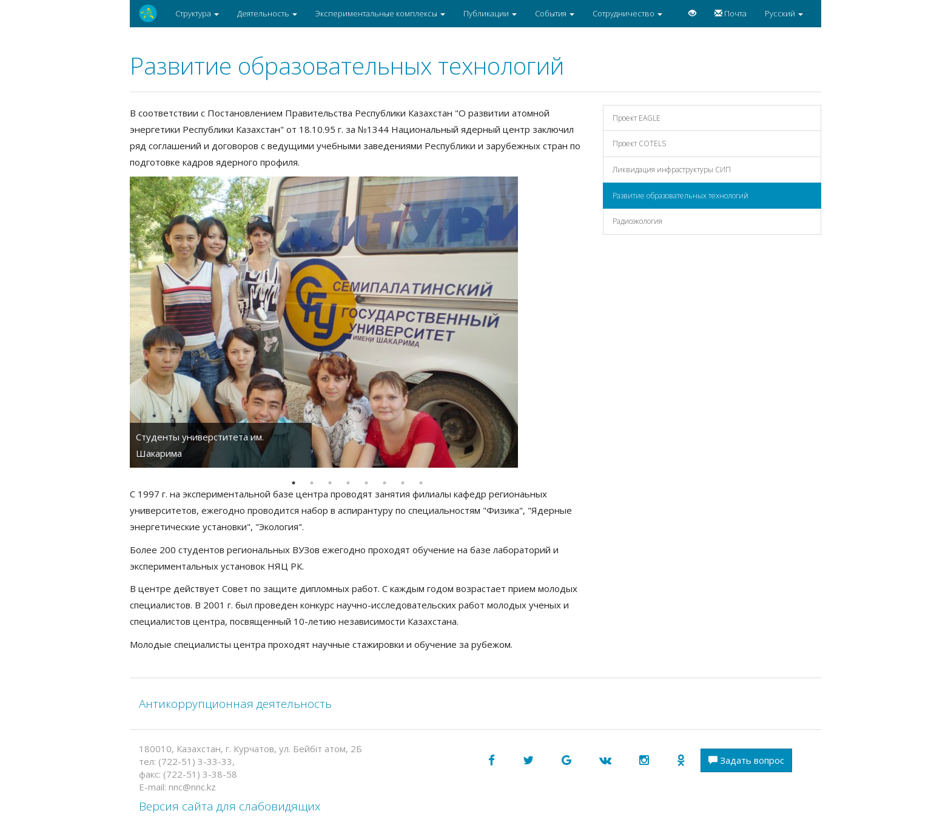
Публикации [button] (490, 13)
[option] (357, 322)
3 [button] (330, 483)
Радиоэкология (637, 221)
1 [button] (293, 483)
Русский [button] (784, 13)
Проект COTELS (639, 143)
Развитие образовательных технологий (680, 195)
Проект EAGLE (636, 118)
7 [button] (403, 483)
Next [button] (594, 322)
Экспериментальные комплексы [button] (380, 13)
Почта (730, 13)
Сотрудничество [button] (627, 13)
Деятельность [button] (267, 13)
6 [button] (384, 483)
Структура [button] (197, 13)
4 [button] (348, 483)
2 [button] (312, 483)
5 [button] (366, 483)
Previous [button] (121, 322)
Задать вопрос (746, 760)
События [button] (554, 13)
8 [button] (421, 483)
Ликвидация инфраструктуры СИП (672, 169)
